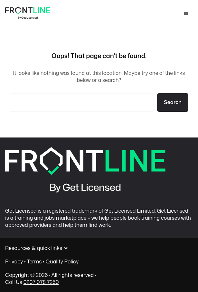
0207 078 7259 (41, 282)
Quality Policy (62, 261)
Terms (34, 261)
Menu (186, 14)
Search (173, 102)
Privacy (14, 261)
